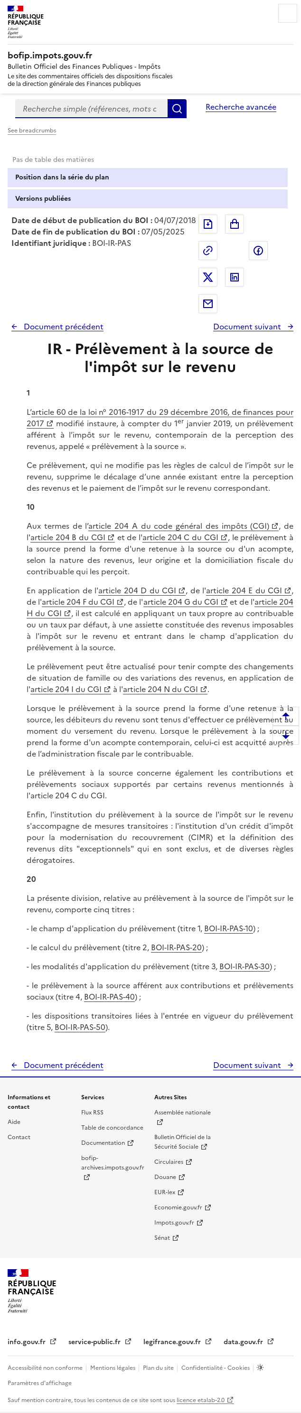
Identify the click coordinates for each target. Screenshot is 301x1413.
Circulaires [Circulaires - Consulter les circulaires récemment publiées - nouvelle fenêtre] (168, 1162)
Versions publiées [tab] (43, 199)
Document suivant (248, 326)
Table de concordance (112, 1127)
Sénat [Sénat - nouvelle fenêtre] (162, 1238)
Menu (287, 13)
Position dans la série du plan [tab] (62, 177)
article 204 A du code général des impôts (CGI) (178, 526)
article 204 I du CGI (66, 689)
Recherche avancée (241, 106)
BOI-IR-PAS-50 (80, 1027)
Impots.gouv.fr (174, 1222)
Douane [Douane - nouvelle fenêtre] (165, 1177)
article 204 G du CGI (180, 602)
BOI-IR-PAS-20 (176, 947)
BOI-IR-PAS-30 (244, 966)
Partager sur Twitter (207, 277)
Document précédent (62, 326)
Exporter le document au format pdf (207, 224)
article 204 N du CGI (160, 689)
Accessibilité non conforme (46, 1368)
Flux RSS (92, 1112)
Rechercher (177, 108)
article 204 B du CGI (67, 537)
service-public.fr (95, 1342)
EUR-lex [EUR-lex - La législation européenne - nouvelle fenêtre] (164, 1192)
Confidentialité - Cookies (216, 1368)
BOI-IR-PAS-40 (109, 996)
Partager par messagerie (207, 303)
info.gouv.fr (27, 1342)
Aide (14, 1122)
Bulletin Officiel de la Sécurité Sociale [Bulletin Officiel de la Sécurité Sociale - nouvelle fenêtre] (182, 1142)
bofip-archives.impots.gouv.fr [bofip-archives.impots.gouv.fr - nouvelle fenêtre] (112, 1163)
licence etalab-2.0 (201, 1400)
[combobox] (91, 108)
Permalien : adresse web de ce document (207, 250)
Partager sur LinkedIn (234, 277)
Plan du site (159, 1368)
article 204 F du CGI (78, 602)
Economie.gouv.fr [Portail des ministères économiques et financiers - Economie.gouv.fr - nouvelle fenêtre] (178, 1207)
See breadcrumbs (32, 130)
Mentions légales (113, 1368)
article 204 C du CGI (180, 537)
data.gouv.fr (244, 1342)
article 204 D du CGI (137, 590)
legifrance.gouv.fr (173, 1342)
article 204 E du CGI (244, 590)
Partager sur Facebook (258, 250)
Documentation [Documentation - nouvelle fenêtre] (103, 1143)
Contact (19, 1137)
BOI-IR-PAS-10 (228, 928)
